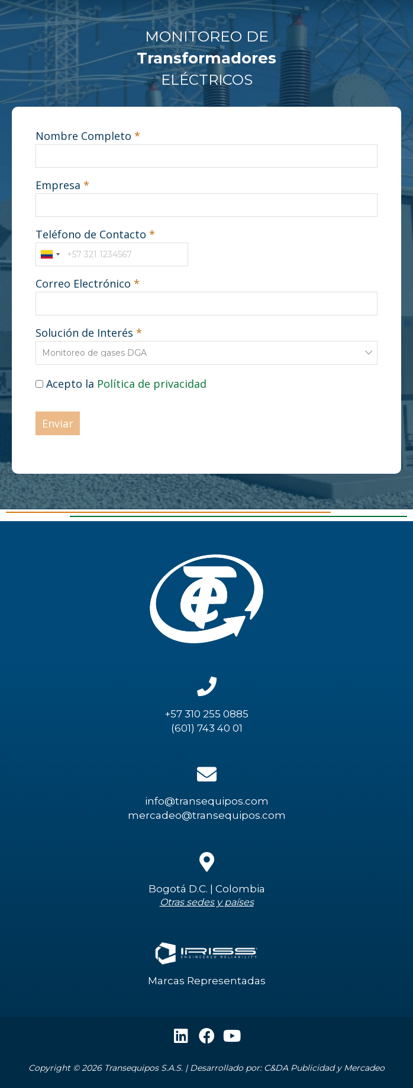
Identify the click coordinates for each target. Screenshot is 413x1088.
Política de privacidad (151, 384)
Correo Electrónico (83, 283)
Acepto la (121, 384)
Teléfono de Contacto (91, 234)
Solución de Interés (84, 333)
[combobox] (49, 254)
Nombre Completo (83, 136)
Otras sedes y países (207, 902)
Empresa (58, 185)
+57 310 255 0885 (206, 714)
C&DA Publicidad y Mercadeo (324, 1068)
